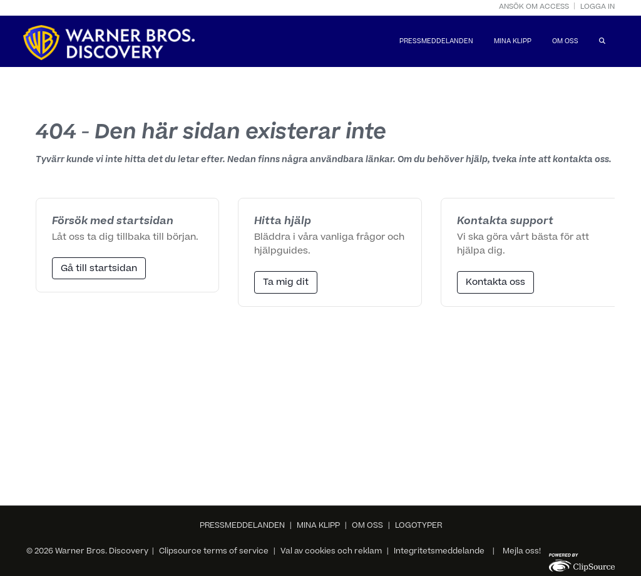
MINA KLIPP (512, 42)
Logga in (597, 7)
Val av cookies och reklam (331, 551)
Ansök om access (534, 7)
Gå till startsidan (99, 269)
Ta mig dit (286, 283)
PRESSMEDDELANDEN (436, 42)
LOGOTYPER (418, 526)
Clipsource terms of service (214, 551)
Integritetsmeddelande (439, 551)
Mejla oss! (522, 551)
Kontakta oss (495, 283)
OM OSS (565, 42)
